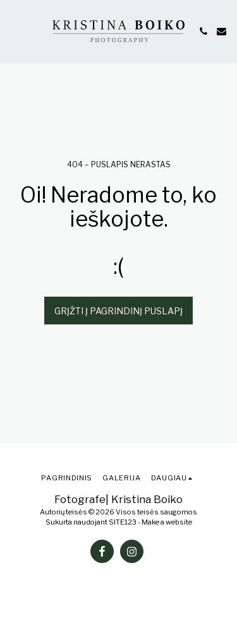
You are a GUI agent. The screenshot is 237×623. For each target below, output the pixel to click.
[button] (14, 31)
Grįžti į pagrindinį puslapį (118, 311)
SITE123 (123, 522)
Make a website (167, 522)
